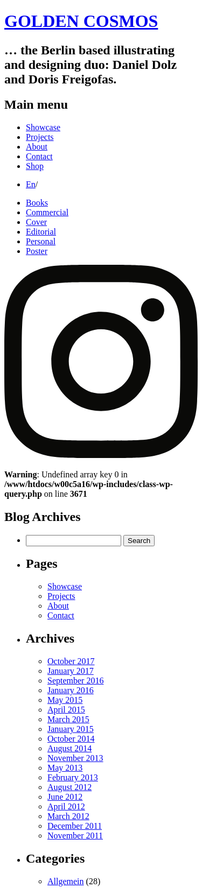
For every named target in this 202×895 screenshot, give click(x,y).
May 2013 (64, 767)
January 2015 (70, 729)
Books (37, 202)
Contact (39, 156)
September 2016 (75, 680)
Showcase (43, 127)
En (31, 184)
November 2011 (75, 835)
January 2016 (70, 690)
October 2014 (71, 738)
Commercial (47, 212)
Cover (36, 222)
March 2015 (68, 719)
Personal (40, 241)
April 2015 (66, 709)
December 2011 (74, 825)
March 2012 (68, 816)
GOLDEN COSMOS (81, 21)
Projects (40, 137)
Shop (35, 166)
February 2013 (72, 777)
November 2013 (75, 758)
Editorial (41, 231)
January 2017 (70, 670)
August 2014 (69, 748)
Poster (36, 251)
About (36, 146)
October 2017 (71, 661)
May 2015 (64, 699)
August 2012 (69, 787)
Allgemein (65, 881)
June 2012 (64, 796)
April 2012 (66, 806)
